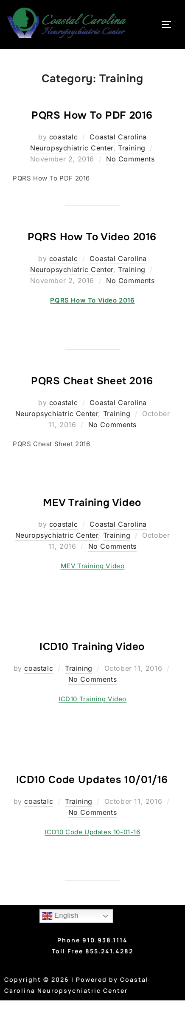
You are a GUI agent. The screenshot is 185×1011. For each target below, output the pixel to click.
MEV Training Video (92, 502)
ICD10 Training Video (92, 646)
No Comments (130, 159)
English (60, 916)
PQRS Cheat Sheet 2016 (92, 381)
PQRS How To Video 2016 (92, 237)
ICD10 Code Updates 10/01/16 (92, 779)
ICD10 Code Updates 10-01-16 (92, 832)
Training (132, 148)
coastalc (63, 137)
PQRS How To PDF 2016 (92, 115)
